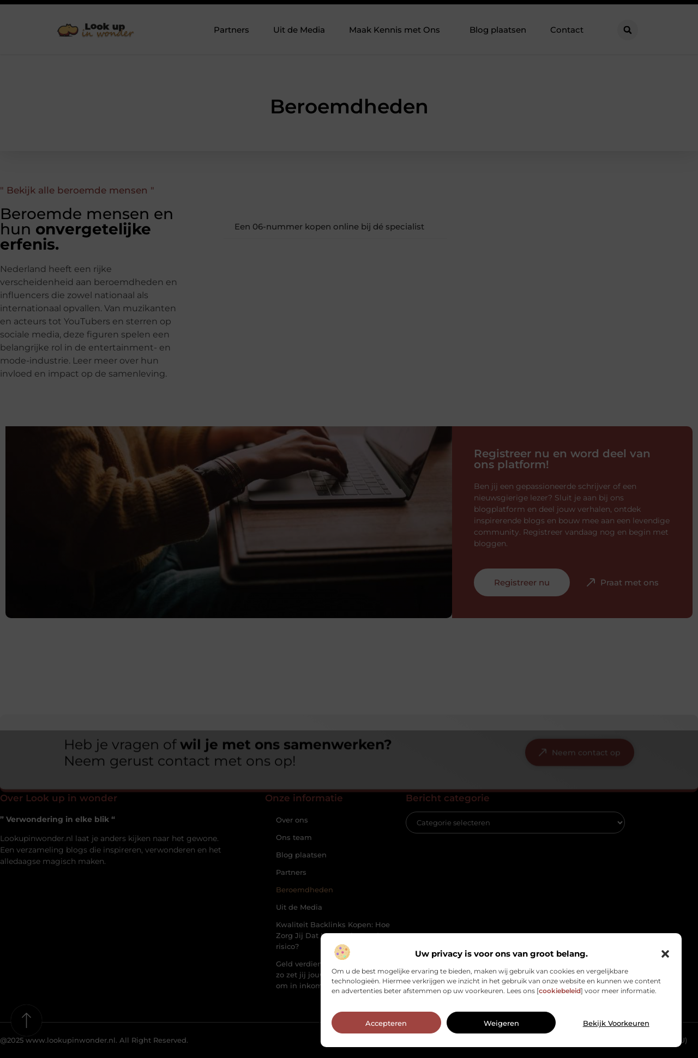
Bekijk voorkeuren (616, 1027)
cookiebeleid (560, 994)
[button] (665, 957)
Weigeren (501, 1027)
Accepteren (386, 1027)
